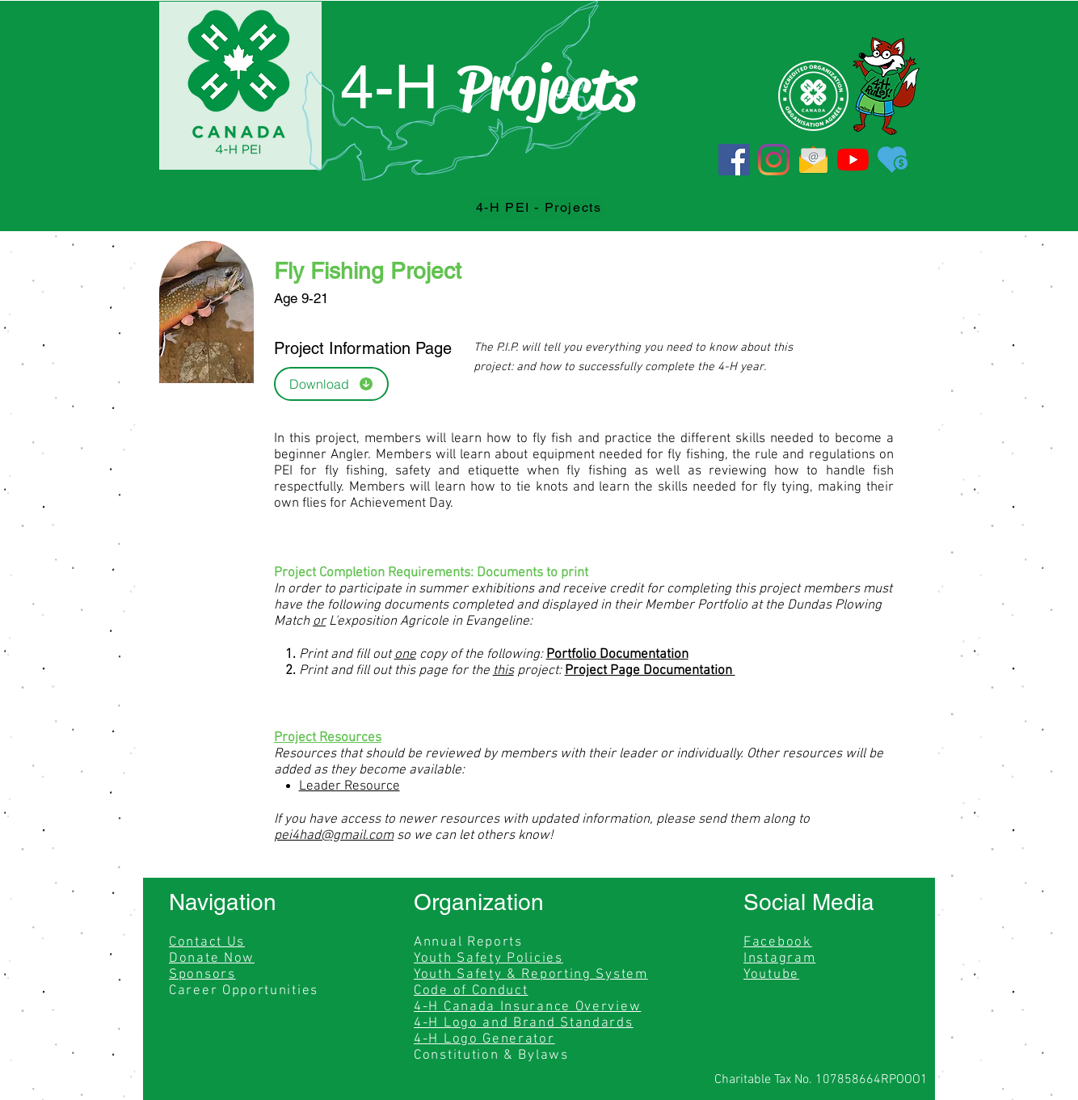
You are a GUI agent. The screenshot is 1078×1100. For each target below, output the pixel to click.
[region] (74, 422)
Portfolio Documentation (617, 655)
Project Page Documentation (650, 671)
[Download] (331, 384)
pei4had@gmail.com (334, 836)
